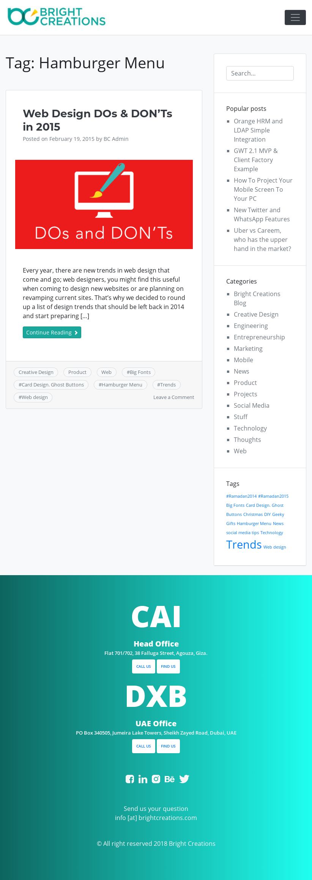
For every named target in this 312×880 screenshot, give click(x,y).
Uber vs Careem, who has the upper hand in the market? (262, 239)
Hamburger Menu (122, 384)
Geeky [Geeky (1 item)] (278, 514)
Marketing (248, 348)
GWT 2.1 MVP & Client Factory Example (256, 160)
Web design (35, 397)
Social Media (251, 405)
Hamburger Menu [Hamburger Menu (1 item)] (254, 523)
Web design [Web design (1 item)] (274, 547)
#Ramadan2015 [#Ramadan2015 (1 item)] (273, 496)
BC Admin (116, 138)
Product (77, 372)
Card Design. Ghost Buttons (53, 384)
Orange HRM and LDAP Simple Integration (258, 130)
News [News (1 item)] (278, 523)
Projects (245, 394)
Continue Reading (52, 332)
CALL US (143, 666)
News (241, 371)
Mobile (243, 360)
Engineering (251, 326)
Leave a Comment (173, 397)
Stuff (240, 417)
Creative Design (36, 372)
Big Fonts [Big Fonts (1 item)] (235, 505)
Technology (250, 428)
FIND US (168, 666)
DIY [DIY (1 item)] (267, 514)
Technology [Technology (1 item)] (271, 532)
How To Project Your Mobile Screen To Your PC (263, 189)
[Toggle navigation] (295, 17)
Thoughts (247, 439)
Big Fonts (140, 372)
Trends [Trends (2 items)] (244, 544)
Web (106, 372)
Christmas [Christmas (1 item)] (253, 514)
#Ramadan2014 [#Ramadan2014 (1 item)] (241, 496)
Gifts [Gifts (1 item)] (230, 523)
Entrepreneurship (259, 337)
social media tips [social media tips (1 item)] (242, 532)
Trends (168, 384)
